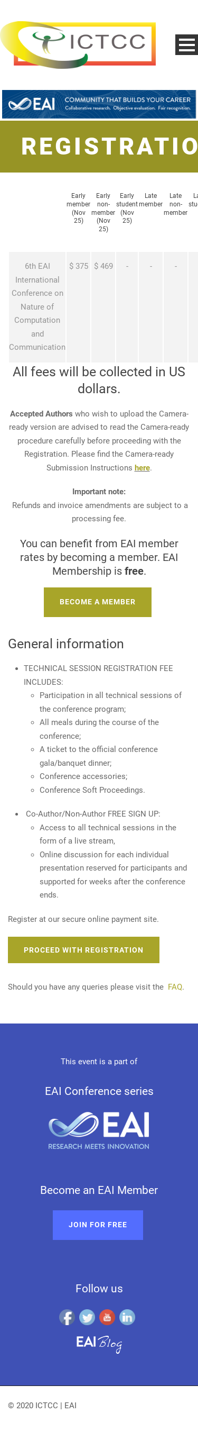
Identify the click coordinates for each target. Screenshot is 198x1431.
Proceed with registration (84, 950)
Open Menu (186, 44)
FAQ (175, 987)
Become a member (98, 601)
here (142, 468)
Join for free (98, 1224)
